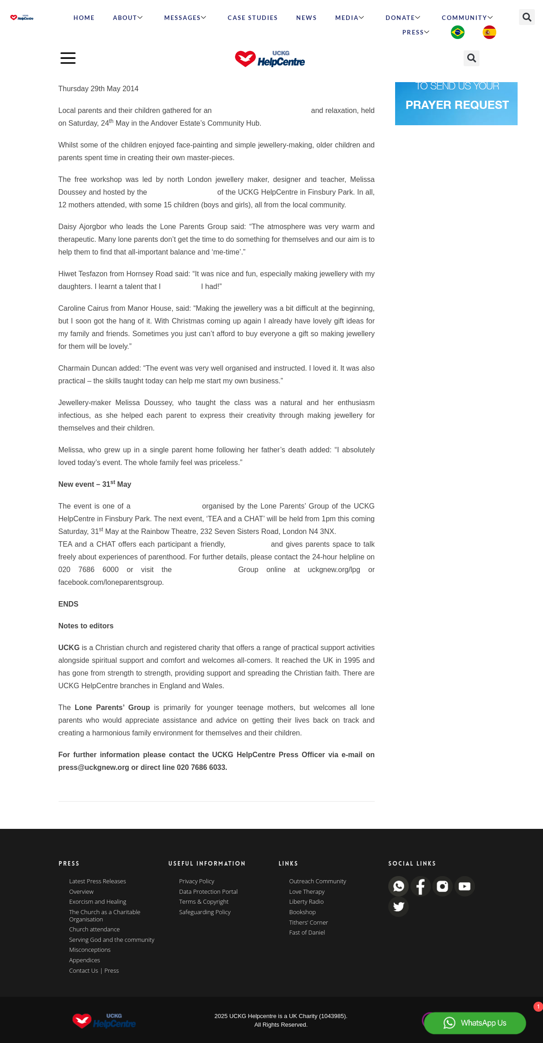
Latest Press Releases (97, 881)
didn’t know (181, 286)
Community (468, 17)
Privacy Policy (196, 881)
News (306, 17)
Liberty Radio (306, 902)
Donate (403, 17)
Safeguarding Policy (204, 912)
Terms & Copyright (204, 902)
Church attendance (94, 929)
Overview (81, 892)
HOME (84, 17)
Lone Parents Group (182, 192)
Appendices (84, 960)
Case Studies (253, 17)
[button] (527, 17)
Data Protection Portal (208, 892)
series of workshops (166, 506)
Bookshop (302, 912)
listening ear (248, 544)
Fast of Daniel (307, 932)
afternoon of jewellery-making (261, 110)
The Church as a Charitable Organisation (105, 916)
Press (416, 32)
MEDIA (350, 17)
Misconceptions (90, 950)
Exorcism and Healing (98, 902)
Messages (185, 17)
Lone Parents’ (205, 569)
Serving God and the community (112, 940)
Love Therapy (307, 892)
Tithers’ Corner (308, 922)
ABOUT (128, 17)
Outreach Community (318, 881)
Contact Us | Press (94, 970)
